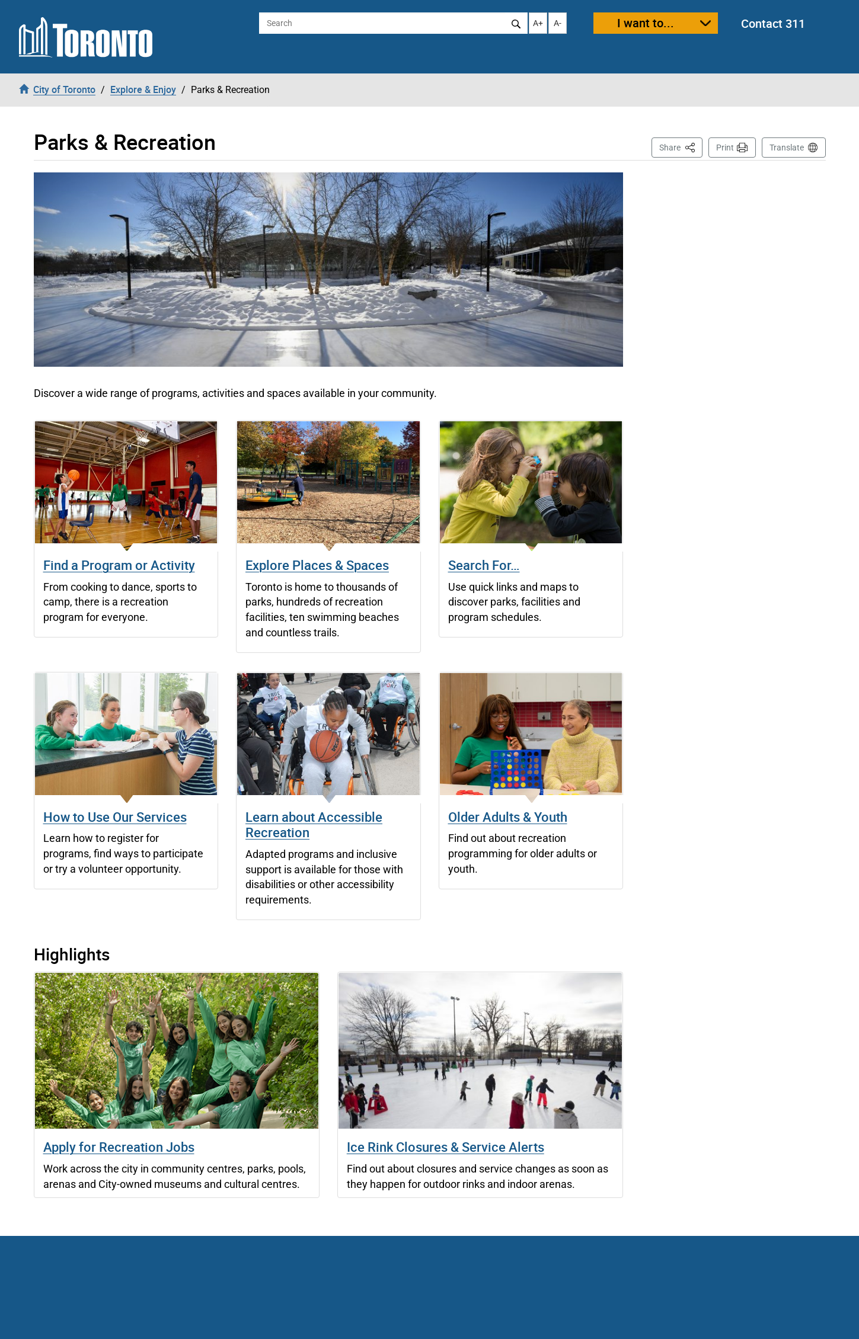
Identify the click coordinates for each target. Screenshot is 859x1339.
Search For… (484, 565)
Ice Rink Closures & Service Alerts (445, 1146)
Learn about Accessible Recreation (313, 824)
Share (680, 146)
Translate (786, 147)
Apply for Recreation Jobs (118, 1146)
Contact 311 (773, 23)
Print (725, 147)
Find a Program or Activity (119, 565)
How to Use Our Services (115, 816)
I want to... (645, 23)
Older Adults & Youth (507, 816)
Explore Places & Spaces (317, 565)
